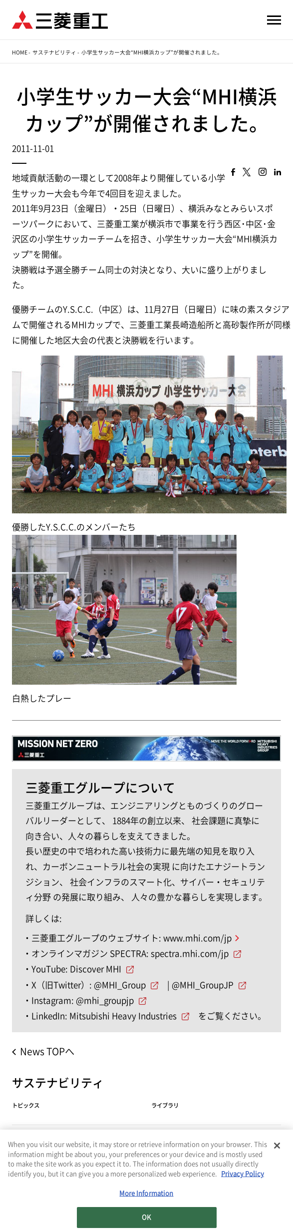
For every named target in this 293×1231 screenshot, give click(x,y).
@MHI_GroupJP (203, 985)
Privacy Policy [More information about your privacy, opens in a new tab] (242, 1175)
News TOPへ (47, 1051)
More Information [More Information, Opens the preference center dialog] (146, 1195)
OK (146, 1219)
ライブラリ (165, 1105)
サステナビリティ (54, 52)
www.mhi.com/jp (197, 938)
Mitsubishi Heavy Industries (123, 1016)
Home (19, 52)
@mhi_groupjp (105, 1000)
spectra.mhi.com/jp (190, 953)
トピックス (25, 1105)
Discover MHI (95, 969)
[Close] (277, 1148)
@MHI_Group (120, 985)
